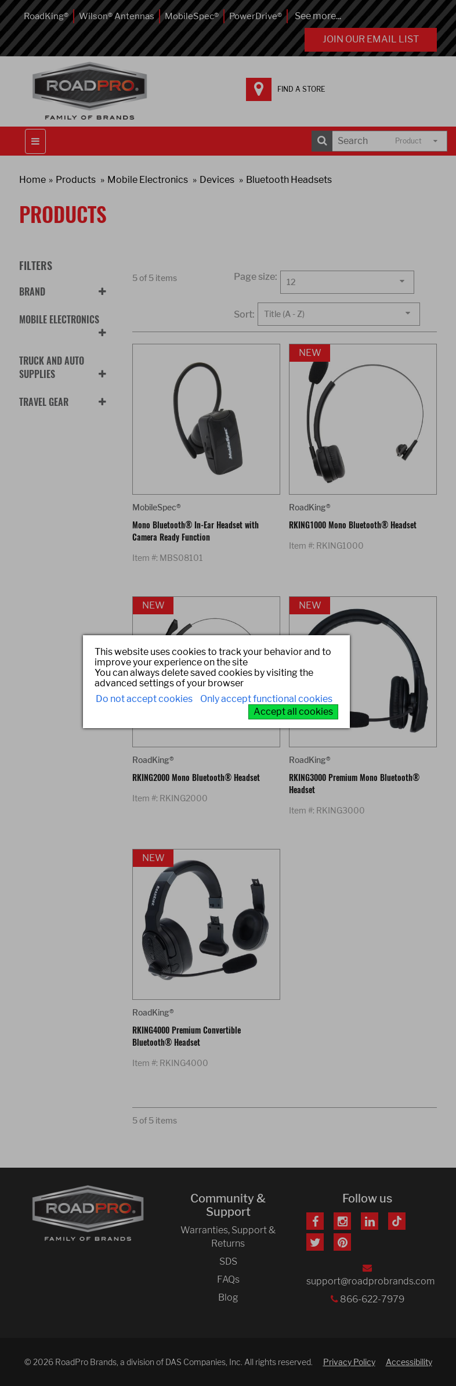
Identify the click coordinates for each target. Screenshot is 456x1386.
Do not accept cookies (144, 698)
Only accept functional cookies (266, 698)
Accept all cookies (293, 711)
